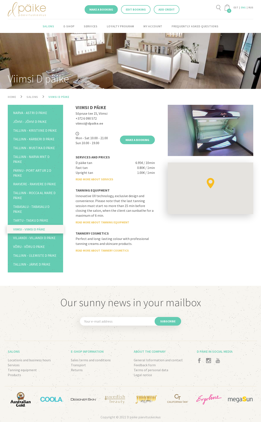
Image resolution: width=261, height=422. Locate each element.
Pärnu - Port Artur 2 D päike (32, 173)
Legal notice (143, 375)
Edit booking (136, 9)
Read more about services (94, 179)
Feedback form (145, 365)
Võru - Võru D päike (29, 246)
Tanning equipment (22, 370)
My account (152, 26)
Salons (48, 26)
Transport (78, 365)
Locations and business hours (29, 360)
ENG (243, 7)
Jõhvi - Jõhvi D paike (30, 121)
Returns (77, 370)
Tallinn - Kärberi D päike (33, 139)
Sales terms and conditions (91, 360)
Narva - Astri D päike (30, 113)
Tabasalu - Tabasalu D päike (31, 209)
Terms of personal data (151, 370)
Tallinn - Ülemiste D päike (34, 255)
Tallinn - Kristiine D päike (35, 130)
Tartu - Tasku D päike (30, 220)
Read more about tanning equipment (102, 222)
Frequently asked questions (195, 26)
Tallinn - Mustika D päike (34, 148)
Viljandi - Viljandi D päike (34, 238)
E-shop (69, 26)
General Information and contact (158, 360)
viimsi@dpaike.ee (89, 123)
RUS (251, 7)
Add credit (166, 9)
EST (236, 7)
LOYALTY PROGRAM (120, 26)
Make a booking (101, 9)
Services (91, 26)
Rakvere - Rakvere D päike (34, 184)
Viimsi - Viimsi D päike (29, 229)
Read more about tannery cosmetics (102, 250)
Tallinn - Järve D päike (31, 264)
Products (14, 375)
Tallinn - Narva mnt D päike (31, 159)
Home (12, 97)
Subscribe (168, 321)
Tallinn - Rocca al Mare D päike (34, 195)
